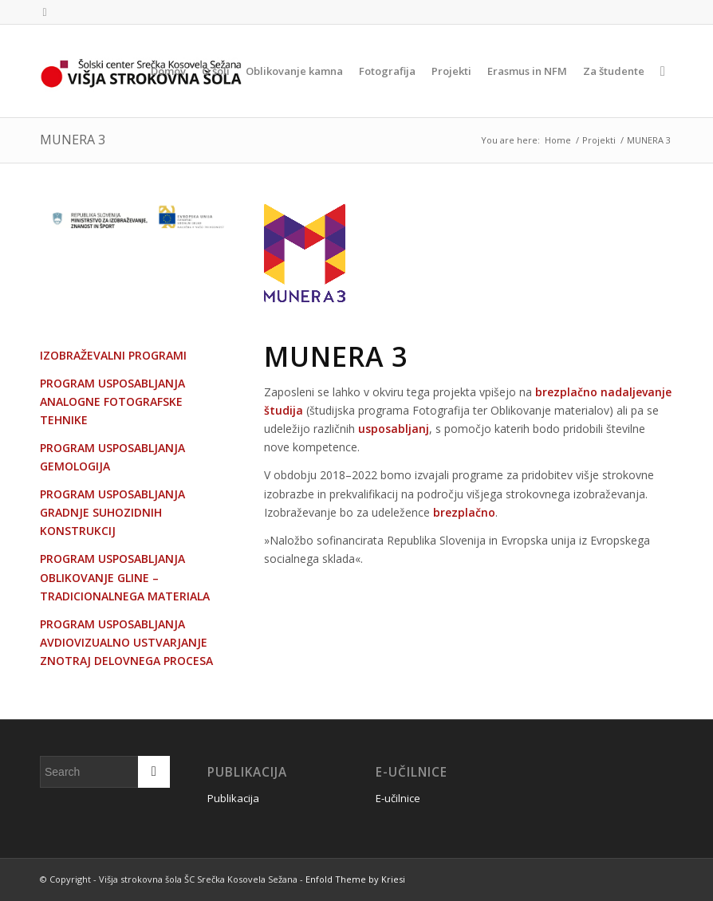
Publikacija (233, 798)
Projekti (599, 140)
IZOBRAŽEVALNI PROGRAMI (113, 355)
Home (558, 140)
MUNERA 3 (72, 139)
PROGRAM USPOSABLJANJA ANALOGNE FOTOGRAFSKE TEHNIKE (112, 401)
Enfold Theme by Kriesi (355, 879)
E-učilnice (398, 798)
